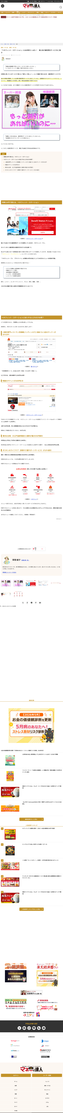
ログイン (15, 1075)
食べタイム (34, 366)
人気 (2, 12)
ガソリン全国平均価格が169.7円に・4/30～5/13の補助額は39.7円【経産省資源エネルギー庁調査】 (32, 17)
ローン (47, 12)
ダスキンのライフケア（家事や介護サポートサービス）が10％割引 (22, 170)
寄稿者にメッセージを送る (9, 572)
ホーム (15, 1081)
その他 (15, 1110)
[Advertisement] (31, 626)
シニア (23, 12)
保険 (37, 12)
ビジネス (53, 12)
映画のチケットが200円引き (12, 165)
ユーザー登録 (47, 1075)
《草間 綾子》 (58, 519)
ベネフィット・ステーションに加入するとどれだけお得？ (18, 159)
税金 (42, 12)
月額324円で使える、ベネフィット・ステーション (16, 157)
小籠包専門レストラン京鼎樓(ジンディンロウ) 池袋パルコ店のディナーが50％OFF (26, 162)
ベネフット (34, 499)
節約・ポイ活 (18, 12)
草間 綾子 (16, 559)
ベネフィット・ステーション (34, 238)
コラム (47, 1102)
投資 (13, 12)
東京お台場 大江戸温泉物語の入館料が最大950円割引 (19, 167)
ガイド (15, 1106)
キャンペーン (31, 12)
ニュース (8, 12)
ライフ (59, 12)
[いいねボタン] (35, 548)
